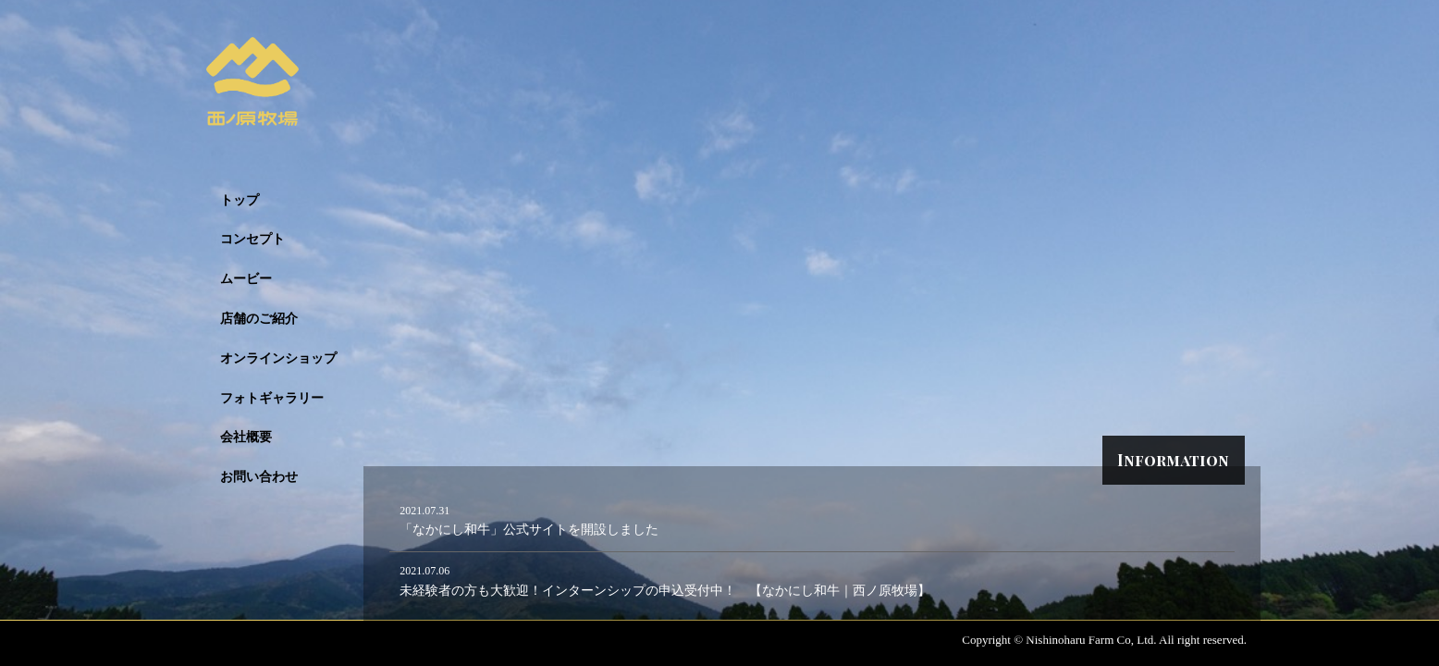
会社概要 (246, 437)
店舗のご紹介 (259, 319)
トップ (239, 200)
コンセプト (252, 239)
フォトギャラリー (272, 398)
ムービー (246, 279)
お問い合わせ (259, 477)
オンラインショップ (278, 358)
